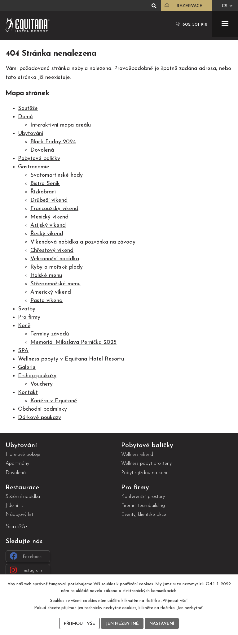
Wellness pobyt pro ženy (146, 463)
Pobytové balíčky (39, 159)
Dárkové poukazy (39, 418)
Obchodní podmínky (42, 409)
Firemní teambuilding (143, 505)
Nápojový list (19, 514)
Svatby (26, 309)
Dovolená (42, 150)
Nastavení (161, 623)
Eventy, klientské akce (143, 514)
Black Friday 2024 (53, 142)
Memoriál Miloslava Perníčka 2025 (73, 342)
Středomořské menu (55, 284)
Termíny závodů (49, 334)
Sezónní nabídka (23, 496)
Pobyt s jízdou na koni (144, 472)
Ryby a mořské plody (56, 267)
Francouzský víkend (54, 209)
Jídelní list (15, 505)
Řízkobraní (43, 192)
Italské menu (46, 276)
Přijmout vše (79, 623)
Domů (25, 117)
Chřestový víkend (51, 250)
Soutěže (28, 108)
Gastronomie (33, 167)
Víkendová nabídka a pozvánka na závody (82, 242)
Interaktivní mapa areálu (60, 125)
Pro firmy (29, 317)
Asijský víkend (48, 225)
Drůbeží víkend (49, 200)
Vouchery (41, 384)
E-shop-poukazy (37, 376)
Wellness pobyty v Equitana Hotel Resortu (71, 359)
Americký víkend (50, 292)
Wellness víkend (137, 454)
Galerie (27, 367)
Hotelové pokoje (23, 454)
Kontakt (28, 392)
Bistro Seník (45, 184)
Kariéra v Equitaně (53, 401)
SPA (23, 351)
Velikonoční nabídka (54, 259)
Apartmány (17, 463)
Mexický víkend (49, 217)
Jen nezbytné (122, 623)
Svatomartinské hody (56, 175)
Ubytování (30, 133)
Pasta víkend (46, 301)
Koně (24, 326)
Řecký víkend (46, 234)
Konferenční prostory (143, 496)
